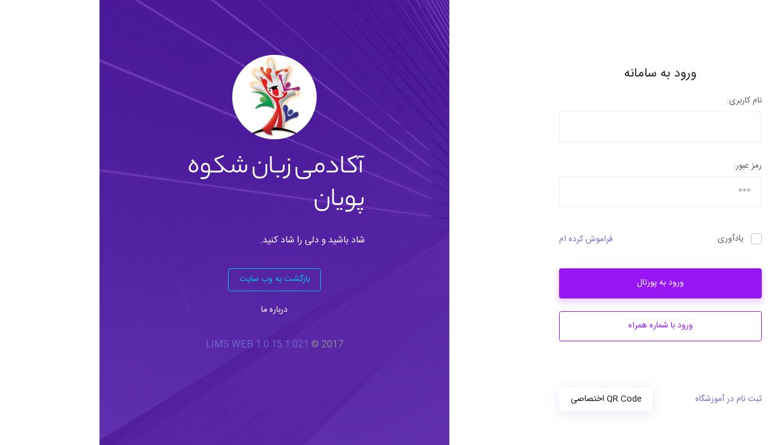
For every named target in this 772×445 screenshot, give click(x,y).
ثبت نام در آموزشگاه (629, 399)
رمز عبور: (648, 166)
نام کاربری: (644, 101)
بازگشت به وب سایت (175, 279)
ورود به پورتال (560, 283)
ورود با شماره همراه (561, 325)
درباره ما (175, 310)
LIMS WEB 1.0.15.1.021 (157, 345)
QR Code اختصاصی (506, 399)
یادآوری (631, 239)
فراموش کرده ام (486, 239)
